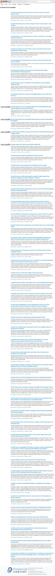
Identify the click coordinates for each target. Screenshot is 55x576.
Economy (14, 4)
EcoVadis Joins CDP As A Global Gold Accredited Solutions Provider (28, 317)
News (6, 4)
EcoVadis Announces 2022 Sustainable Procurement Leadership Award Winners (31, 507)
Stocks (2, 4)
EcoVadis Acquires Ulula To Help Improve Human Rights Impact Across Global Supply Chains (32, 225)
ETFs (10, 4)
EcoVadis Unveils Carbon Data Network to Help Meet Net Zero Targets (29, 165)
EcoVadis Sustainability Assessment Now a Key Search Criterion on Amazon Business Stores (30, 13)
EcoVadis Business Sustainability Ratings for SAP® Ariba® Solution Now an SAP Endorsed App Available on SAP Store (31, 435)
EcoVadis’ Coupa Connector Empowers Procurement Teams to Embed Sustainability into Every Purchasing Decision (32, 189)
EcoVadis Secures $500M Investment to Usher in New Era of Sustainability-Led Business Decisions (31, 496)
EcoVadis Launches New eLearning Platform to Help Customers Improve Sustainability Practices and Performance (29, 528)
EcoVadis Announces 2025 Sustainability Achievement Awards (27, 155)
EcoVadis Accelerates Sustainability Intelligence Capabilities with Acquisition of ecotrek (31, 484)
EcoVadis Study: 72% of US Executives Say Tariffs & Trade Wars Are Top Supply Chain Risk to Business (31, 37)
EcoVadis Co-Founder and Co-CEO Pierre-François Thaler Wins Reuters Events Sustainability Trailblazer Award (31, 49)
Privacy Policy (35, 574)
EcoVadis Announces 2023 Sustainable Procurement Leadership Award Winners (31, 377)
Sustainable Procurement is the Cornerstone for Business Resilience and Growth (31, 293)
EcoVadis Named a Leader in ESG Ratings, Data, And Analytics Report (28, 459)
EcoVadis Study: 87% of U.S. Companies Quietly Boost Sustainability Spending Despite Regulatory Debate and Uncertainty (31, 107)
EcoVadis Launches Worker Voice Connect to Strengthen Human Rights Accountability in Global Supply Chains (29, 71)
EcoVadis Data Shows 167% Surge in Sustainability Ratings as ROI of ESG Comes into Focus (31, 94)
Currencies (19, 4)
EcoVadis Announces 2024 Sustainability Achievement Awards (27, 272)
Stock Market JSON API (33, 568)
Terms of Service (43, 574)
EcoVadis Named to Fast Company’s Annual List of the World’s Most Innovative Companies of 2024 (31, 251)
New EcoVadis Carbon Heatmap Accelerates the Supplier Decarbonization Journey (32, 387)
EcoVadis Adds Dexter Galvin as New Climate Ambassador (25, 144)
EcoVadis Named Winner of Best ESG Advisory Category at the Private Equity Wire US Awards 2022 (32, 422)
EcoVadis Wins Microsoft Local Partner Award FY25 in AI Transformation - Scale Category (31, 24)
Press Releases (26, 4)
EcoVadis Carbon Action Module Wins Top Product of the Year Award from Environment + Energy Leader (30, 353)
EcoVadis (14, 20)
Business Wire (21, 20)
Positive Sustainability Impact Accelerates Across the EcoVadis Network (29, 517)
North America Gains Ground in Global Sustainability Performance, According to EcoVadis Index (31, 541)
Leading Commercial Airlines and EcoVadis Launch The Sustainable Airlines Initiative (32, 282)
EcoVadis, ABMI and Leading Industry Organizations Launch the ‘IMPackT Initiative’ (32, 214)
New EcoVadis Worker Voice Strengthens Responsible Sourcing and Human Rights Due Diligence (32, 120)
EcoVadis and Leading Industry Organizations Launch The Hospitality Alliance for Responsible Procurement (31, 327)
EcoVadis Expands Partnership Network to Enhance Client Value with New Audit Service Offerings (31, 61)
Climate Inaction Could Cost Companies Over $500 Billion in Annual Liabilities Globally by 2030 (30, 83)
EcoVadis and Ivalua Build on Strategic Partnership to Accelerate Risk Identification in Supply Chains (32, 132)
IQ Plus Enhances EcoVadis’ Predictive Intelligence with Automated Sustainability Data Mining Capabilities (31, 411)
